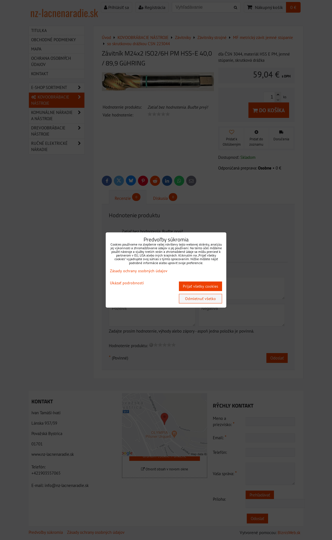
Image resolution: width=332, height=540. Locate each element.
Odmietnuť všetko (200, 298)
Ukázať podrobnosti (127, 283)
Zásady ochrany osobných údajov (138, 270)
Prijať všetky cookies (200, 286)
